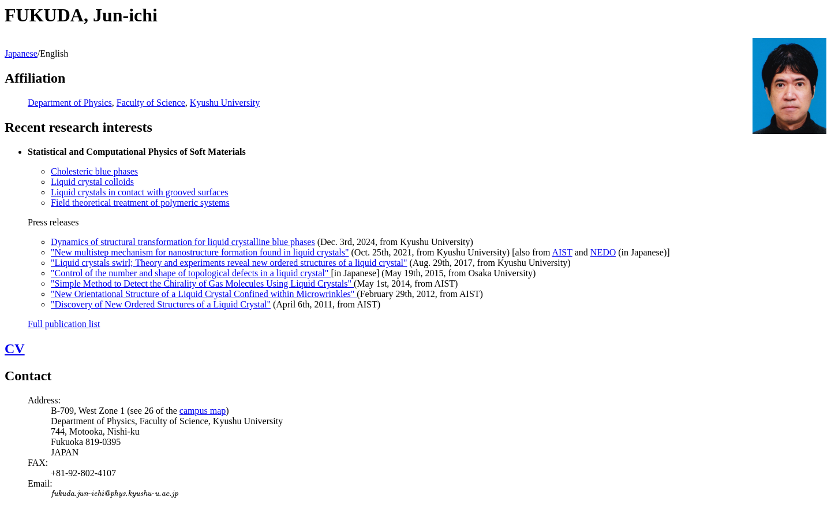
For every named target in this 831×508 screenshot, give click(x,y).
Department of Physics (70, 102)
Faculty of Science (151, 102)
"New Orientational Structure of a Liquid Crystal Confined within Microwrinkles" (204, 294)
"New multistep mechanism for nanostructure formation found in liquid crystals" (200, 252)
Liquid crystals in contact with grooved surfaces (139, 192)
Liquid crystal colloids (92, 182)
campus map (202, 411)
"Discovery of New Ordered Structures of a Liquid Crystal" (161, 304)
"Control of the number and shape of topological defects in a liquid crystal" (191, 273)
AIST (562, 252)
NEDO (603, 252)
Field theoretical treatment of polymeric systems (140, 202)
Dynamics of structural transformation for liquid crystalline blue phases (183, 242)
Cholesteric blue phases (94, 171)
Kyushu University (225, 102)
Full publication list (64, 324)
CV (15, 348)
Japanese (21, 53)
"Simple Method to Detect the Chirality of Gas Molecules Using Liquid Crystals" (202, 283)
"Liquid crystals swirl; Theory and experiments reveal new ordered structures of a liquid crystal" (229, 263)
